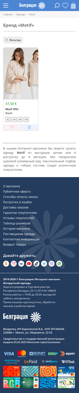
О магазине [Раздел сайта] (11, 186)
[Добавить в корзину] (29, 127)
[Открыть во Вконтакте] (21, 264)
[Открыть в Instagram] (14, 264)
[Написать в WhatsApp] (59, 264)
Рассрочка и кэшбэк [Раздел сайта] (17, 202)
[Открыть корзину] (73, 5)
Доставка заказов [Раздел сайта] (15, 207)
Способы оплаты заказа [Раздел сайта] (20, 197)
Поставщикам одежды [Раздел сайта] (19, 234)
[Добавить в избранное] (12, 127)
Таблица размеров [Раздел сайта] (16, 223)
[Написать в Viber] (52, 264)
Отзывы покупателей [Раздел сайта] (18, 218)
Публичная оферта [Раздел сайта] (17, 191)
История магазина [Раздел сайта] (16, 229)
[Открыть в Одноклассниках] (6, 264)
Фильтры (13, 40)
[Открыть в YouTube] (29, 264)
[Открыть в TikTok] (36, 264)
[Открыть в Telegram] (44, 264)
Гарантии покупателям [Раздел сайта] (20, 213)
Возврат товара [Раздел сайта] (14, 244)
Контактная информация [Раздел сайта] (21, 239)
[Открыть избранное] (65, 5)
